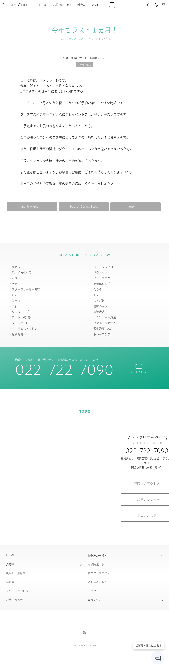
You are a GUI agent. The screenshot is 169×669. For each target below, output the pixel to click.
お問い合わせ (14, 600)
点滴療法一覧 (96, 564)
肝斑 (96, 295)
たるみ (97, 289)
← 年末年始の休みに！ (32, 207)
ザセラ (16, 267)
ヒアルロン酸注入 (104, 323)
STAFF (103, 58)
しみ (15, 295)
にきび (16, 300)
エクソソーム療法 (104, 317)
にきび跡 (99, 300)
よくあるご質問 (97, 582)
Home (43, 4)
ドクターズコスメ (99, 573)
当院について (96, 600)
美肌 (15, 306)
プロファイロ (20, 323)
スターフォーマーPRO (26, 289)
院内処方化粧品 (22, 272)
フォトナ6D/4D (21, 317)
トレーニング (101, 334)
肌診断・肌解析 (16, 573)
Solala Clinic (16, 5)
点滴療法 (99, 312)
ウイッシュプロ (103, 267)
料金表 (81, 4)
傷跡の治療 (100, 306)
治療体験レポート (104, 284)
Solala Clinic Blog (84, 206)
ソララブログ (76, 39)
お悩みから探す (62, 4)
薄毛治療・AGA (102, 328)
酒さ (15, 278)
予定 (15, 284)
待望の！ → (135, 207)
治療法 (10, 564)
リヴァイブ (100, 272)
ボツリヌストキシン (24, 328)
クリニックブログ (17, 591)
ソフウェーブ (20, 312)
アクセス (96, 4)
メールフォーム (138, 368)
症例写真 (17, 334)
